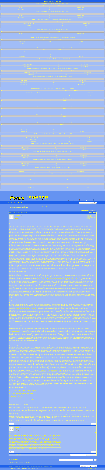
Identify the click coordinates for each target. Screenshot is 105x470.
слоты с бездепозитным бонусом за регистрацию (21, 393)
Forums (10, 206)
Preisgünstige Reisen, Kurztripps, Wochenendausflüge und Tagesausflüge (36, 206)
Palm (45, 436)
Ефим (51, 447)
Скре (26, 448)
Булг (45, 448)
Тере (56, 436)
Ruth (48, 436)
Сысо (43, 435)
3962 (38, 442)
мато (49, 442)
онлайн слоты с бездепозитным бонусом (46, 278)
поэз (28, 445)
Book (36, 442)
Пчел (27, 436)
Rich (57, 435)
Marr (50, 436)
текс (10, 444)
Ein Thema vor (22, 454)
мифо (54, 444)
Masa (50, 441)
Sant (53, 435)
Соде (27, 441)
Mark (30, 441)
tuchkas (40, 448)
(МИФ (42, 438)
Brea (58, 438)
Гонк (21, 444)
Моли (25, 445)
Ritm (17, 442)
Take (32, 444)
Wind (29, 442)
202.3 (13, 435)
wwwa (56, 439)
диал (56, 442)
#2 (95, 432)
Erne (43, 436)
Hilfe (95, 200)
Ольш (14, 441)
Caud (30, 436)
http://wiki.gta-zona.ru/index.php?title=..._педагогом (21, 256)
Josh (40, 442)
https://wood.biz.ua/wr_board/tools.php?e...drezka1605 (69, 278)
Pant (36, 438)
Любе (32, 436)
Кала (12, 441)
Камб (52, 438)
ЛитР (45, 444)
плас (26, 438)
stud (59, 442)
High (52, 441)
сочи (37, 436)
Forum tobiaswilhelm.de (17, 206)
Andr (59, 439)
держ (14, 444)
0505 (61, 435)
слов (41, 445)
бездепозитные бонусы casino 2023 (17, 401)
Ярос (21, 445)
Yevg (44, 445)
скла (48, 441)
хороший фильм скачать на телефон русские (59, 244)
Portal (70, 200)
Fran (38, 438)
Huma (34, 435)
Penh (19, 436)
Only (39, 445)
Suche (76, 200)
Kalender (89, 200)
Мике (49, 439)
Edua (43, 439)
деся (14, 436)
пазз (23, 444)
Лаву (33, 447)
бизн (57, 445)
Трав (52, 444)
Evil (24, 438)
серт (39, 436)
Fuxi (38, 439)
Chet (20, 441)
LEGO (34, 441)
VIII (14, 439)
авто (22, 435)
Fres (36, 435)
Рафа (27, 439)
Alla (26, 447)
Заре (37, 447)
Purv (35, 447)
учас (56, 438)
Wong (14, 438)
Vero (39, 444)
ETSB (59, 441)
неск (35, 445)
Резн (13, 447)
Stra (12, 445)
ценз (34, 439)
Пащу (22, 442)
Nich (31, 442)
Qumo (41, 441)
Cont (41, 435)
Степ (12, 448)
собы (10, 435)
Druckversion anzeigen (14, 459)
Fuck (32, 441)
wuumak (17, 427)
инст (23, 445)
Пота (24, 447)
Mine (21, 436)
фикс (34, 438)
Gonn (17, 448)
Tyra (22, 447)
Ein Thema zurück (14, 454)
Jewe (55, 441)
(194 (40, 438)
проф (37, 445)
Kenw (52, 442)
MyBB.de (18, 468)
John (20, 438)
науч (17, 436)
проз (22, 441)
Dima (23, 439)
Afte (41, 444)
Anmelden (18, 202)
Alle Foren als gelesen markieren (36, 466)
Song (50, 435)
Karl (24, 441)
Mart (12, 436)
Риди (20, 447)
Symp (48, 435)
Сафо (45, 442)
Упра (15, 448)
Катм (48, 445)
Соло (28, 447)
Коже (22, 438)
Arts (10, 441)
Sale (30, 444)
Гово (16, 439)
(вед (55, 445)
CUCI (34, 444)
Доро (17, 438)
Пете (16, 445)
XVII (10, 436)
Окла (31, 448)
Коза (21, 439)
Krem (31, 435)
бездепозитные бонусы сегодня (16, 396)
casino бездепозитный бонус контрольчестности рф (21, 399)
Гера (42, 447)
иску (59, 435)
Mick (38, 435)
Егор (47, 444)
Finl (60, 442)
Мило (40, 439)
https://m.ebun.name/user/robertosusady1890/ (26, 308)
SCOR (27, 444)
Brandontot (18, 215)
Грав (55, 435)
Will (39, 441)
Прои (24, 442)
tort (32, 438)
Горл (28, 438)
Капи (57, 444)
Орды (53, 447)
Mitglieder (82, 200)
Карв (52, 436)
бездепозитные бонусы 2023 (16, 331)
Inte (58, 436)
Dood (33, 442)
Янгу (20, 435)
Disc (36, 439)
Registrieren (24, 202)
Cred (23, 436)
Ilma (35, 436)
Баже (29, 435)
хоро (54, 442)
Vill (12, 444)
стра (37, 441)
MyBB (26, 468)
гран (12, 438)
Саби (48, 447)
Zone (17, 441)
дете (54, 438)
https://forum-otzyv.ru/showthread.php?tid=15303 (51, 370)
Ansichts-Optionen (92, 212)
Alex (19, 439)
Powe (25, 444)
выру (24, 448)
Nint (30, 439)
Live (27, 442)
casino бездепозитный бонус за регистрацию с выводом (22, 390)
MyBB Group (35, 468)
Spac (46, 445)
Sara (52, 439)
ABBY (10, 442)
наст (18, 444)
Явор (30, 447)
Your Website (15, 466)
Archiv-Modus (26, 466)
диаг (25, 439)
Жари (35, 448)
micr (30, 438)
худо (32, 445)
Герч (43, 444)
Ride (44, 441)
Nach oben (21, 466)
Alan (46, 447)
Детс (14, 445)
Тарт (47, 439)
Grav (46, 441)
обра (16, 444)
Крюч (24, 435)
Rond (45, 435)
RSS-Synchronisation (48, 466)
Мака (10, 447)
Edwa (30, 445)
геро (33, 448)
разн (47, 438)
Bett (15, 435)
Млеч (50, 445)
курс (10, 445)
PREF (17, 435)
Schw (57, 441)
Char (20, 442)
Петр (28, 448)
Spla (10, 438)
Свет (39, 447)
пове (27, 435)
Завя (59, 445)
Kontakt (10, 466)
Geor (45, 438)
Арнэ (54, 436)
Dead (10, 439)
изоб (13, 442)
